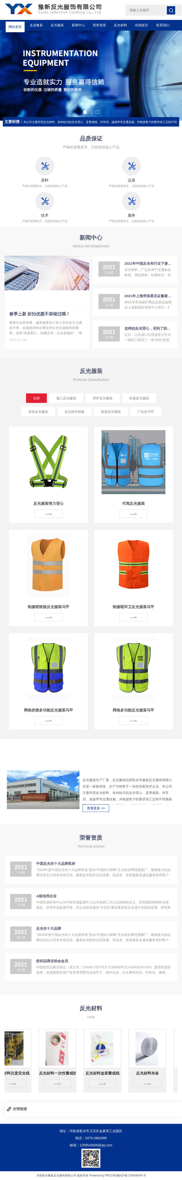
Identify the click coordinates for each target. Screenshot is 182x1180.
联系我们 (162, 25)
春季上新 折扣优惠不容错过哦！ (39, 314)
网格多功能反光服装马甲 (133, 710)
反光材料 (120, 25)
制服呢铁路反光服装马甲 (48, 607)
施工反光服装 (66, 398)
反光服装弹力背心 (48, 503)
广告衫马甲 (146, 412)
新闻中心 (78, 25)
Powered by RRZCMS (102, 1175)
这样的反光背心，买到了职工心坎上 (148, 328)
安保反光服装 (38, 412)
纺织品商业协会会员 (52, 961)
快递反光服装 (139, 398)
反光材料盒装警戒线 (105, 1073)
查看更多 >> (96, 808)
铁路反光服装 (111, 412)
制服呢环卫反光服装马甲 (133, 607)
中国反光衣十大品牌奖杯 (55, 863)
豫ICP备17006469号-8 (131, 1175)
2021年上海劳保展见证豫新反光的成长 (148, 296)
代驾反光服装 (133, 503)
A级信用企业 (46, 896)
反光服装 (57, 25)
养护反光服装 (103, 398)
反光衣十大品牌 (48, 928)
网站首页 (15, 25)
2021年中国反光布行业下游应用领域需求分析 (148, 263)
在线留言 (141, 25)
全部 (36, 398)
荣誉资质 (99, 25)
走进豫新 (36, 25)
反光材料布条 (150, 1073)
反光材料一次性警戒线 (60, 1073)
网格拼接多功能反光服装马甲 (48, 710)
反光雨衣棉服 (74, 412)
